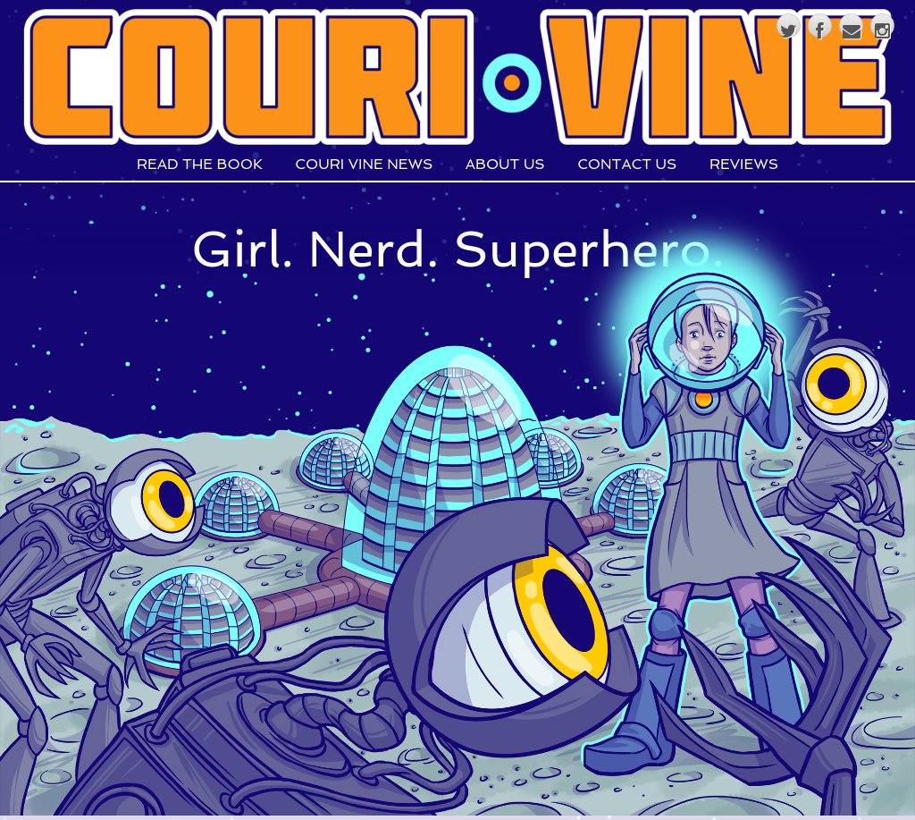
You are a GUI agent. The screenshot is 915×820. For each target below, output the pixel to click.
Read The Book (200, 164)
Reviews (743, 164)
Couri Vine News (363, 164)
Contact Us (626, 164)
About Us (505, 164)
